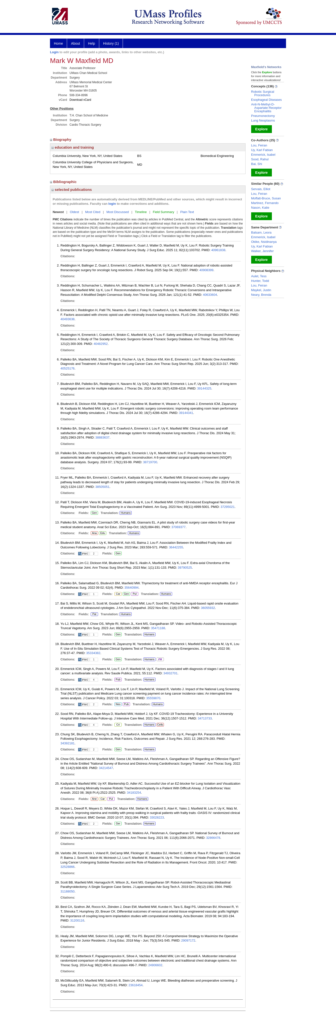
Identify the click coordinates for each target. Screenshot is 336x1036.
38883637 (102, 437)
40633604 (210, 295)
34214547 (106, 768)
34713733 (205, 718)
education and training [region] (72, 147)
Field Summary (163, 212)
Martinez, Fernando (265, 203)
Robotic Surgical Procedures (262, 93)
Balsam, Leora (261, 232)
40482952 (101, 344)
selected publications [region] (71, 189)
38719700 (150, 462)
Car (117, 594)
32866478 (213, 838)
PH (160, 659)
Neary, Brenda (261, 295)
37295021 (227, 507)
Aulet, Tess (259, 276)
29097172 (188, 940)
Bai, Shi (256, 164)
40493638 (67, 319)
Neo (118, 704)
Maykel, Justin (261, 290)
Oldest (74, 212)
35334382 (93, 653)
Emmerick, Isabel (263, 154)
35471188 (158, 628)
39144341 (186, 413)
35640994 (131, 587)
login (112, 203)
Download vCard (80, 100)
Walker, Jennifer (262, 251)
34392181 (67, 743)
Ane (94, 799)
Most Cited (92, 212)
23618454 (135, 985)
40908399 (206, 270)
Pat (94, 614)
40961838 (218, 250)
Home (58, 43)
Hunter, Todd (260, 281)
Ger (117, 823)
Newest (58, 212)
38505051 (102, 487)
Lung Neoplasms (263, 120)
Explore (261, 129)
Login (54, 52)
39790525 (185, 567)
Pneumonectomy (263, 116)
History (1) (111, 43)
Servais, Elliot (260, 189)
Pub (117, 679)
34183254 (134, 792)
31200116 (77, 920)
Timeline (141, 212)
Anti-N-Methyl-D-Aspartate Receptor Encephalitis (266, 108)
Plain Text (187, 212)
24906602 (155, 965)
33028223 (157, 817)
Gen (94, 513)
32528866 (67, 867)
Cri (117, 725)
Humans (126, 512)
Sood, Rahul (260, 159)
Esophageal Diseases (266, 100)
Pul (134, 594)
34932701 (170, 673)
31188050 (67, 891)
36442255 (176, 547)
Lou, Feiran (259, 145)
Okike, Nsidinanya (264, 242)
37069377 (178, 527)
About (75, 43)
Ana (94, 533)
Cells (160, 724)
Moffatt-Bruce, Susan (266, 198)
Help (91, 43)
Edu (102, 533)
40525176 (67, 368)
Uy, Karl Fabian (262, 150)
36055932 (208, 608)
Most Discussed (117, 212)
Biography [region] (61, 139)
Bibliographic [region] (64, 182)
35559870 (153, 698)
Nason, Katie (260, 207)
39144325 (204, 388)
